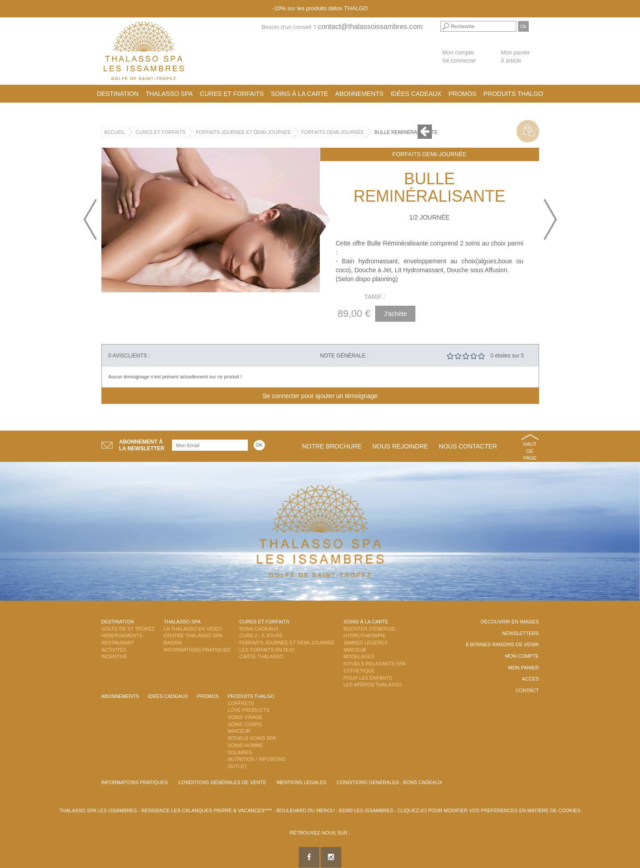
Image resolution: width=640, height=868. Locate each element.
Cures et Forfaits (232, 93)
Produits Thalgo (514, 93)
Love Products (249, 710)
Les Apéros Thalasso (372, 684)
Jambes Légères (365, 642)
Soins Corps (245, 724)
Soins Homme (245, 745)
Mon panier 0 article (515, 56)
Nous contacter (468, 446)
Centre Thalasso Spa (193, 635)
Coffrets (241, 703)
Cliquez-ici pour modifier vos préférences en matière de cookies (489, 810)
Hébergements (121, 635)
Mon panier (523, 667)
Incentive (114, 656)
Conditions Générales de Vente (222, 782)
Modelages (359, 656)
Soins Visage (245, 717)
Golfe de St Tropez (128, 628)
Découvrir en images (510, 621)
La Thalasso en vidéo (193, 628)
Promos (462, 93)
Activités (114, 649)
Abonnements (359, 93)
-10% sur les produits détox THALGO (320, 8)
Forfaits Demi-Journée (332, 132)
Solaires (240, 752)
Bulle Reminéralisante (406, 132)
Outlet (237, 766)
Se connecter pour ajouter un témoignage (320, 395)
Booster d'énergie (369, 628)
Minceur (354, 649)
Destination (117, 93)
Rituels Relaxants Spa (374, 663)
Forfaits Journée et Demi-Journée (243, 132)
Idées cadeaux (416, 93)
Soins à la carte (299, 93)
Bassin (173, 642)
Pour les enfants (367, 678)
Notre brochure (332, 446)
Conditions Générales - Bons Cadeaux (390, 782)
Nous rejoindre (400, 446)
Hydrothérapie (364, 635)
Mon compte (458, 52)
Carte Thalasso (261, 656)
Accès (530, 678)
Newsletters (520, 633)
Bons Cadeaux (258, 628)
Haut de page (530, 451)
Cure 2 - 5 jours (261, 635)
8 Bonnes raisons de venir (502, 644)
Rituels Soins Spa (252, 738)
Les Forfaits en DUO (266, 649)
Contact (527, 690)
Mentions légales (301, 782)
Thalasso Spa (169, 93)
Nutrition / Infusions (256, 759)
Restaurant (117, 642)
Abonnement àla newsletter (142, 445)
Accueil (114, 132)
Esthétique (359, 670)
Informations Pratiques (197, 649)
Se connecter (459, 60)
